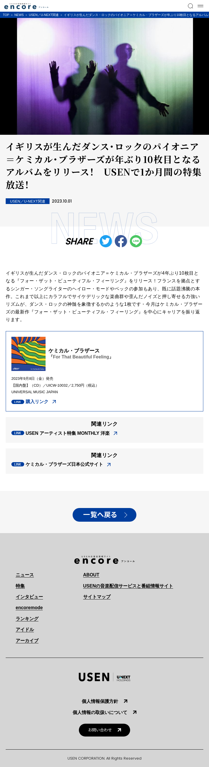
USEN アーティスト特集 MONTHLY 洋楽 (68, 433)
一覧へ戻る (100, 515)
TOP (6, 15)
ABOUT (91, 574)
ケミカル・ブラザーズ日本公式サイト (64, 464)
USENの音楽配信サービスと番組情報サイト (128, 586)
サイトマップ (96, 596)
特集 (20, 586)
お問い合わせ (100, 730)
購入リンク (37, 401)
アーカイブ (27, 640)
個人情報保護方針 (100, 701)
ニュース (25, 574)
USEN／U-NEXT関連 (44, 15)
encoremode (29, 607)
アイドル (25, 629)
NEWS (19, 15)
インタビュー (29, 596)
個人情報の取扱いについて (100, 712)
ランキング (27, 618)
